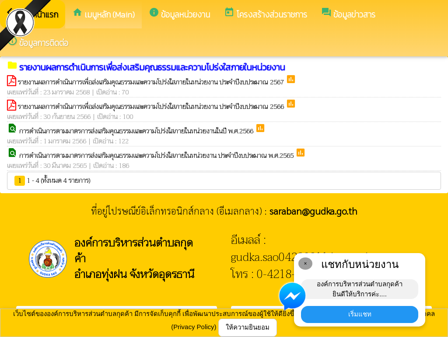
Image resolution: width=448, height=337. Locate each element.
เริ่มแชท (359, 314)
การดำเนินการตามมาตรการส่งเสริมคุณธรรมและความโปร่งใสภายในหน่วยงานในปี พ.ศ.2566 (137, 131)
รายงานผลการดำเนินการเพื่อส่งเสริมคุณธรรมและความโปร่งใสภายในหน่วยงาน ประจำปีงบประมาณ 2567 (152, 82)
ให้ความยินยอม (248, 327)
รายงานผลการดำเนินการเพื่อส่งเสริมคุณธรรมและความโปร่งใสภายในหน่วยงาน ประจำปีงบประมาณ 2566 (152, 106)
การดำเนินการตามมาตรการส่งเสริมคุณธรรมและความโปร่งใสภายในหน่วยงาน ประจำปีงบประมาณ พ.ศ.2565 (157, 155)
